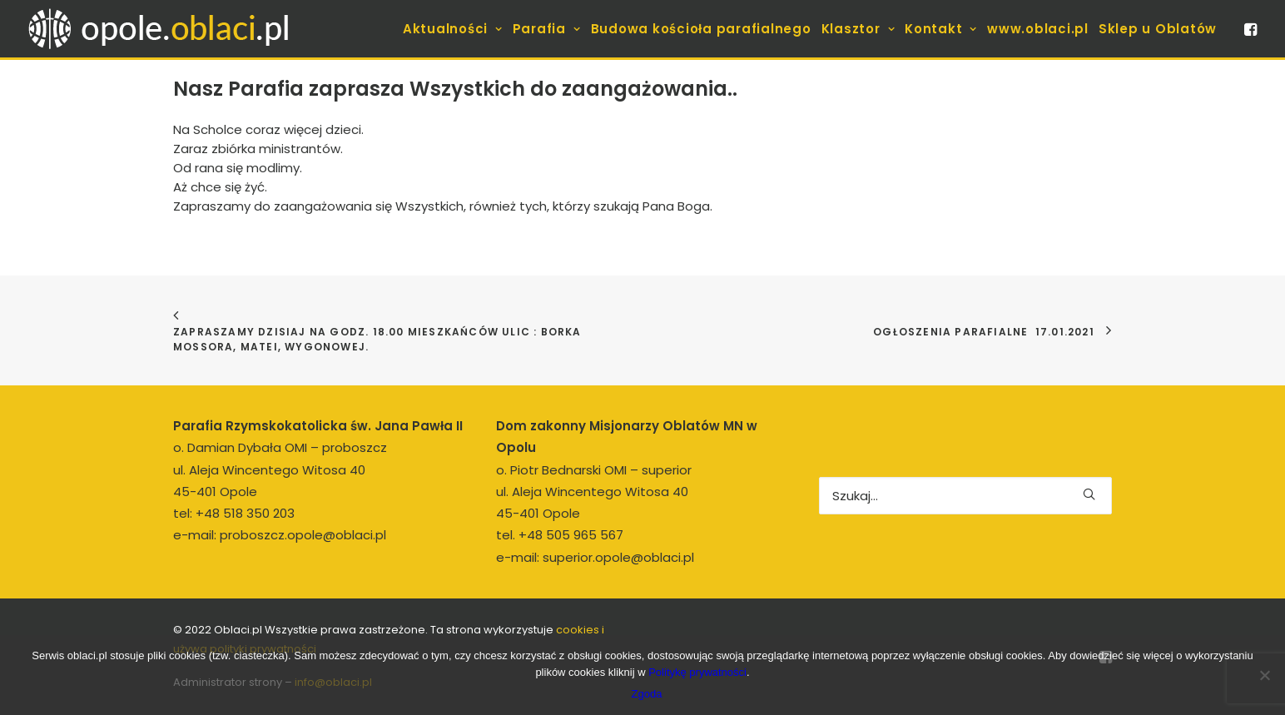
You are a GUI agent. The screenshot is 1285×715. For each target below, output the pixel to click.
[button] (1249, 28)
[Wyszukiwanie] (965, 495)
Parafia (547, 28)
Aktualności (453, 28)
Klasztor (858, 28)
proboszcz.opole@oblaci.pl (303, 535)
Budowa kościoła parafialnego (701, 28)
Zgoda (647, 694)
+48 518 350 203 (245, 513)
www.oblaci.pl (1038, 28)
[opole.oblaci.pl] (168, 28)
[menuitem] (452, 28)
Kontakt (941, 28)
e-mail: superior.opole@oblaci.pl (595, 557)
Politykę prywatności (697, 672)
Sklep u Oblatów (1158, 28)
